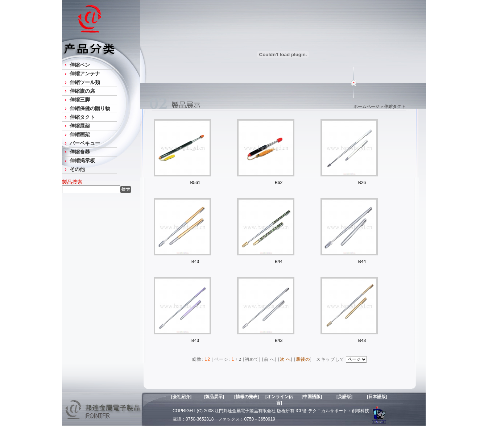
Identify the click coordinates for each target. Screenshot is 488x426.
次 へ (285, 359)
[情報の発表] (246, 396)
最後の (303, 359)
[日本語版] (377, 396)
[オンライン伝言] (279, 399)
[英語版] (344, 396)
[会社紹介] (181, 396)
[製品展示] (214, 396)
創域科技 (360, 410)
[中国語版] (312, 396)
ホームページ (366, 106)
